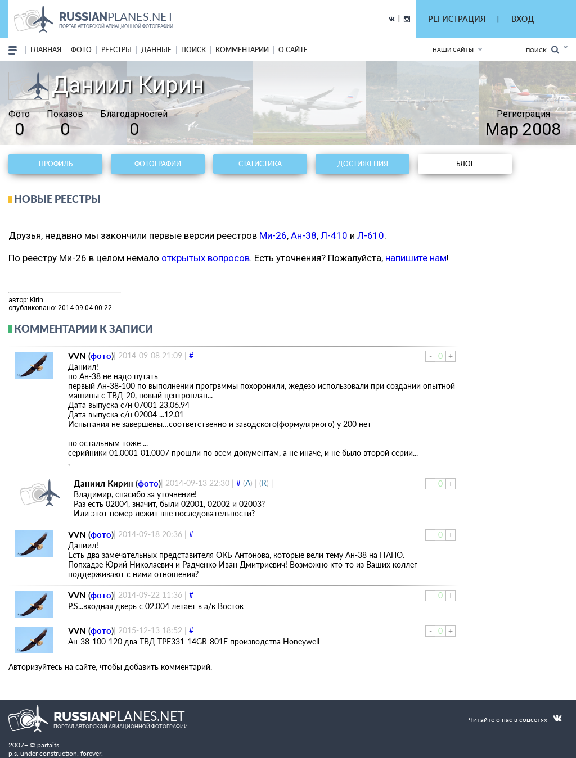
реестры (116, 50)
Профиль (56, 164)
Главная (45, 50)
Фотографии (157, 164)
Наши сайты (453, 49)
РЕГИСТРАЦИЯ (456, 19)
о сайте (293, 50)
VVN (77, 356)
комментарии (242, 50)
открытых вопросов (205, 258)
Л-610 (370, 235)
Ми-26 (273, 235)
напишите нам (416, 258)
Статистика (260, 164)
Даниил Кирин (103, 483)
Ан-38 (304, 235)
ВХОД (522, 19)
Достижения (363, 164)
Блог (465, 164)
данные (156, 50)
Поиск (542, 50)
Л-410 (334, 235)
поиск (193, 50)
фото (81, 50)
